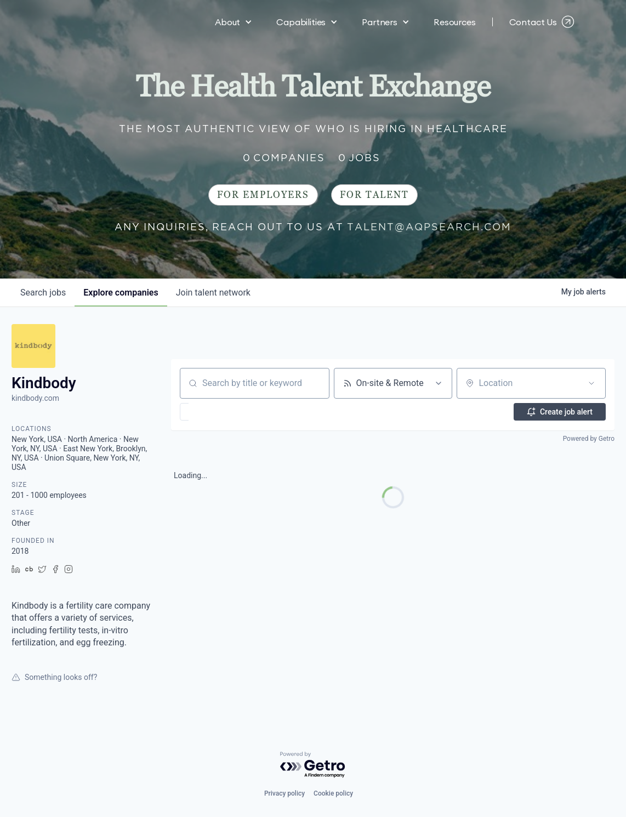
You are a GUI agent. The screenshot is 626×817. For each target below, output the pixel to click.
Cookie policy (333, 793)
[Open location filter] (591, 383)
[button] (233, 22)
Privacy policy (284, 793)
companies (120, 292)
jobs (43, 292)
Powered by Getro (588, 438)
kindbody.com (35, 398)
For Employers (263, 195)
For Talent (374, 195)
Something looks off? (54, 677)
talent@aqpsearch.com (429, 227)
